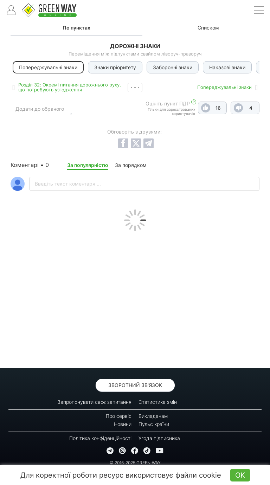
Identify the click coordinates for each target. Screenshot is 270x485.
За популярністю (87, 165)
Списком (208, 28)
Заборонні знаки (172, 67)
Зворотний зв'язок (135, 385)
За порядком (131, 165)
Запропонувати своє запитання (94, 402)
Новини (122, 424)
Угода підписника (159, 438)
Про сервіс (118, 416)
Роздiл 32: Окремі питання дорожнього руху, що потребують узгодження (69, 87)
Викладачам (153, 416)
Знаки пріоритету (115, 67)
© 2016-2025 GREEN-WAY (135, 462)
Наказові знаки (227, 67)
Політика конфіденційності (100, 438)
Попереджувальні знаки (224, 87)
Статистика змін (158, 402)
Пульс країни (154, 424)
